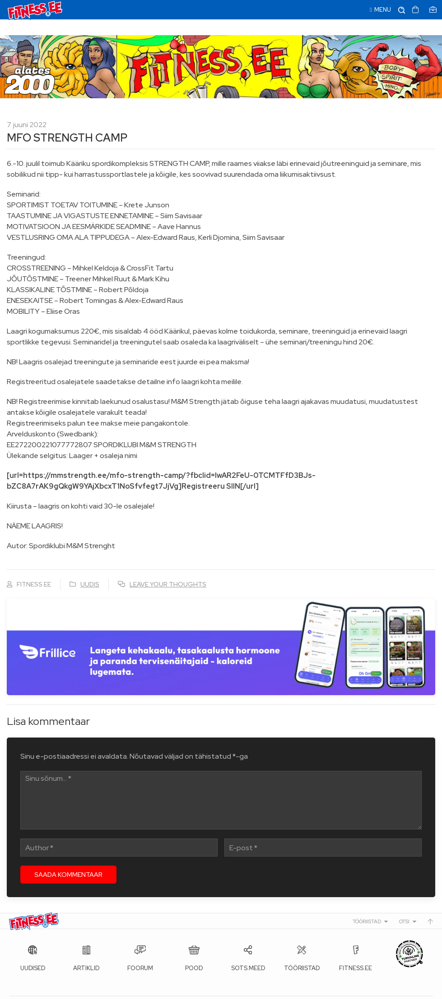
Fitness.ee (91, 990)
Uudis (89, 568)
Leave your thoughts (168, 568)
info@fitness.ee (212, 990)
